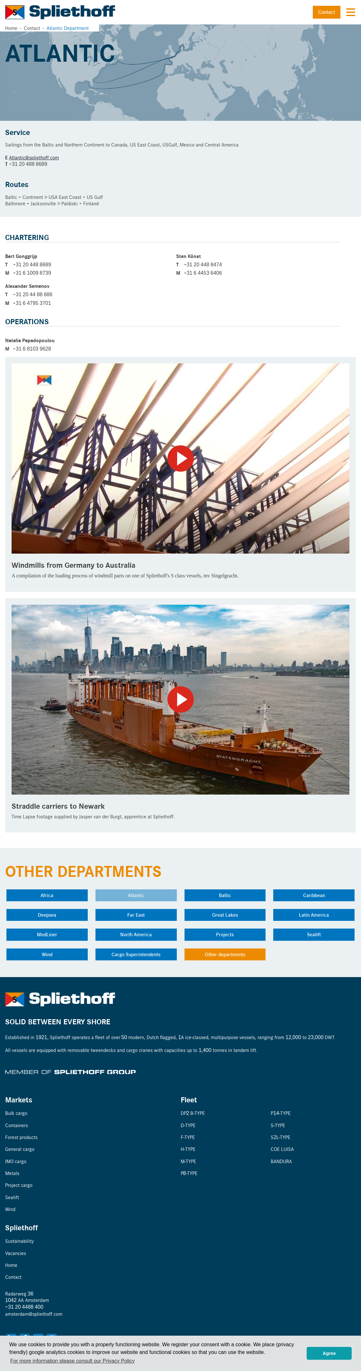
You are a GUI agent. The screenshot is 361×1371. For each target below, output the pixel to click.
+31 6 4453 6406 (203, 272)
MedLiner (47, 934)
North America (136, 934)
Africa (47, 895)
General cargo (19, 1148)
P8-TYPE (189, 1173)
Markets (18, 1099)
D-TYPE (188, 1125)
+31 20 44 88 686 (32, 294)
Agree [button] (329, 1353)
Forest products (21, 1137)
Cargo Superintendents (136, 954)
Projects (225, 934)
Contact (326, 11)
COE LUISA (282, 1148)
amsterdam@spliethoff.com (33, 1313)
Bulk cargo (16, 1112)
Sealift (314, 934)
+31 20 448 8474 (203, 264)
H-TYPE (188, 1148)
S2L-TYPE (280, 1137)
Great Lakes (225, 914)
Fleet (189, 1099)
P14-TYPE (281, 1112)
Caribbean (314, 895)
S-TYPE (278, 1125)
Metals (12, 1173)
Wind (47, 954)
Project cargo (18, 1184)
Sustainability (19, 1240)
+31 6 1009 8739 (32, 272)
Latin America (314, 914)
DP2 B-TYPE (193, 1112)
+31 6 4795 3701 (32, 302)
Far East (136, 914)
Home (11, 27)
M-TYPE (188, 1161)
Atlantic (136, 895)
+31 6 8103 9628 (32, 348)
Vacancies (15, 1253)
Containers (16, 1125)
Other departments (225, 954)
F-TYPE (188, 1137)
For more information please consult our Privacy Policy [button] (72, 1361)
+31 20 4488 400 (24, 1306)
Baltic (225, 895)
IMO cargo (15, 1161)
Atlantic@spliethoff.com (34, 157)
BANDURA (281, 1161)
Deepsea (47, 914)
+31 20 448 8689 (32, 264)
